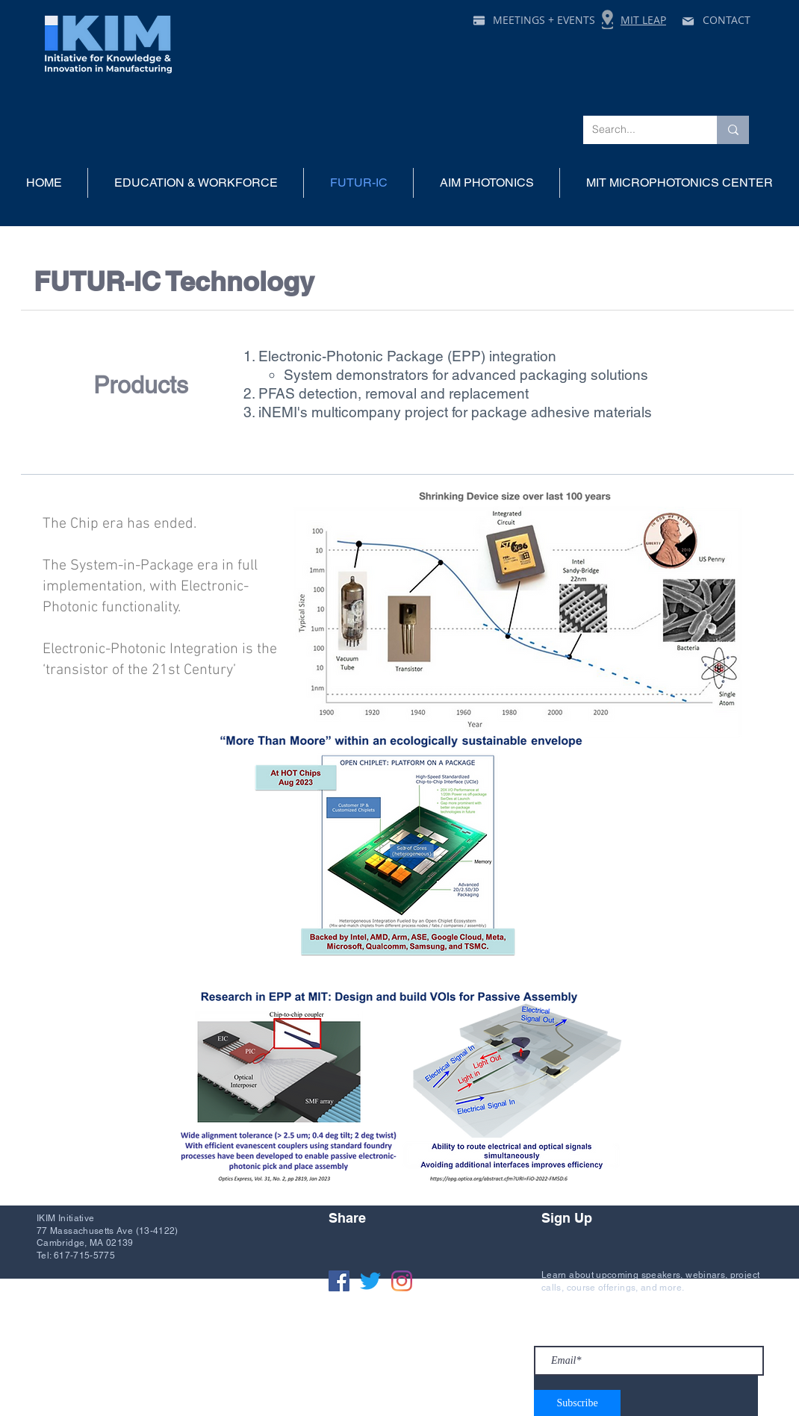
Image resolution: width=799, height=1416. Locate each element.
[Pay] (478, 20)
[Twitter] (370, 1280)
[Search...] (638, 130)
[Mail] (687, 21)
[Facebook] (339, 1280)
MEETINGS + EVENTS (544, 20)
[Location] (607, 19)
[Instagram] (401, 1280)
